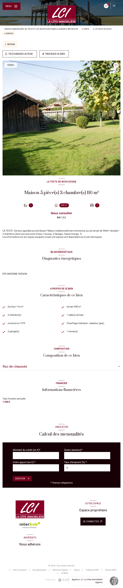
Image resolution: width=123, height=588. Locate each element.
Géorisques (96, 237)
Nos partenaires (40, 570)
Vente (86, 29)
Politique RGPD (92, 570)
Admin (77, 570)
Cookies (64, 573)
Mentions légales (60, 570)
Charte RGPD (110, 570)
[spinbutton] (87, 467)
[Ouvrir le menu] (11, 6)
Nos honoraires (19, 570)
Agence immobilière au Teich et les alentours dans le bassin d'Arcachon (41, 29)
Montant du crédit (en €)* (26, 449)
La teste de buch (103, 29)
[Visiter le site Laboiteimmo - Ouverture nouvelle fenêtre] (67, 580)
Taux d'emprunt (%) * (75, 462)
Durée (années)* (73, 449)
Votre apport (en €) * (24, 462)
